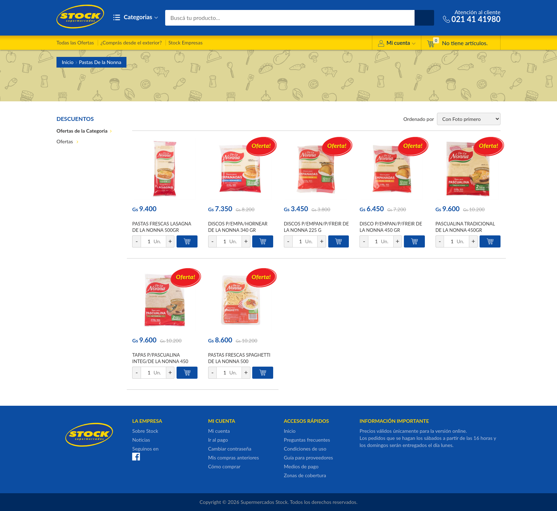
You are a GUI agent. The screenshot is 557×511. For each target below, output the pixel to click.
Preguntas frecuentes (307, 440)
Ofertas (65, 141)
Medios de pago (301, 466)
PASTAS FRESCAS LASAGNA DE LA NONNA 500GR (161, 227)
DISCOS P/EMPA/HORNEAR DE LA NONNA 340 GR (237, 227)
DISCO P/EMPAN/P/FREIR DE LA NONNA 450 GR (390, 227)
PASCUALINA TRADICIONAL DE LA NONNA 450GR (465, 227)
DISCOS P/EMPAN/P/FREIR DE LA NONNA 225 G (316, 227)
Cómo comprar (224, 466)
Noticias (141, 440)
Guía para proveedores (308, 457)
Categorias (135, 17)
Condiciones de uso (305, 449)
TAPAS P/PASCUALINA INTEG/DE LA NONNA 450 (160, 358)
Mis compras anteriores (233, 457)
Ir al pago (218, 440)
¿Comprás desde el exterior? (131, 42)
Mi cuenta (397, 43)
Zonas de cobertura (305, 475)
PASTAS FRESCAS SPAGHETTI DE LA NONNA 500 (239, 358)
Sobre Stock (145, 431)
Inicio (68, 62)
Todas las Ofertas (75, 42)
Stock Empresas (185, 42)
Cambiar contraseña (230, 449)
